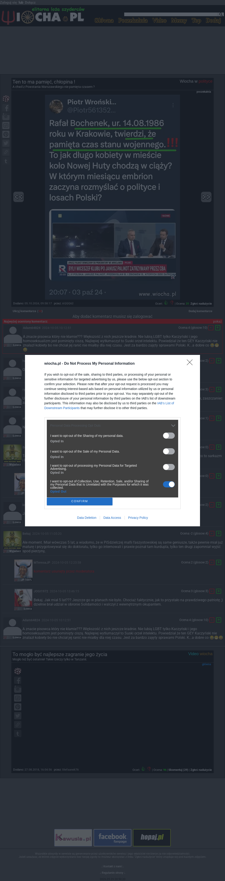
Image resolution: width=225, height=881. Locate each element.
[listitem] (112, 425)
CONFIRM (79, 501)
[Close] (191, 363)
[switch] (169, 436)
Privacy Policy (138, 517)
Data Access (112, 517)
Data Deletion (86, 517)
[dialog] (112, 440)
